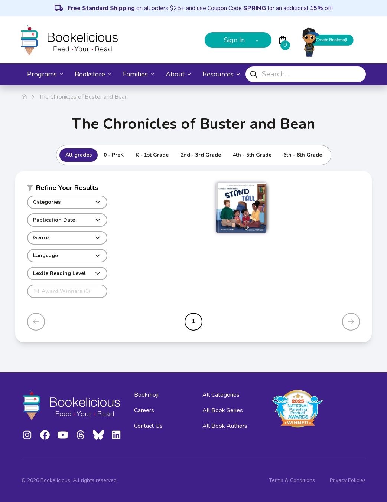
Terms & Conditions (292, 480)
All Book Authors (224, 426)
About (178, 74)
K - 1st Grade (152, 154)
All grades (78, 154)
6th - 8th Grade (302, 154)
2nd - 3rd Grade (201, 154)
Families (138, 74)
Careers (144, 410)
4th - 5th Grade (252, 154)
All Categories (221, 395)
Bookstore (93, 74)
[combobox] (305, 74)
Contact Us (148, 426)
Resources (221, 74)
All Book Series (222, 410)
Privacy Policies (348, 480)
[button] (67, 189)
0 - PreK (114, 154)
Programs (45, 74)
